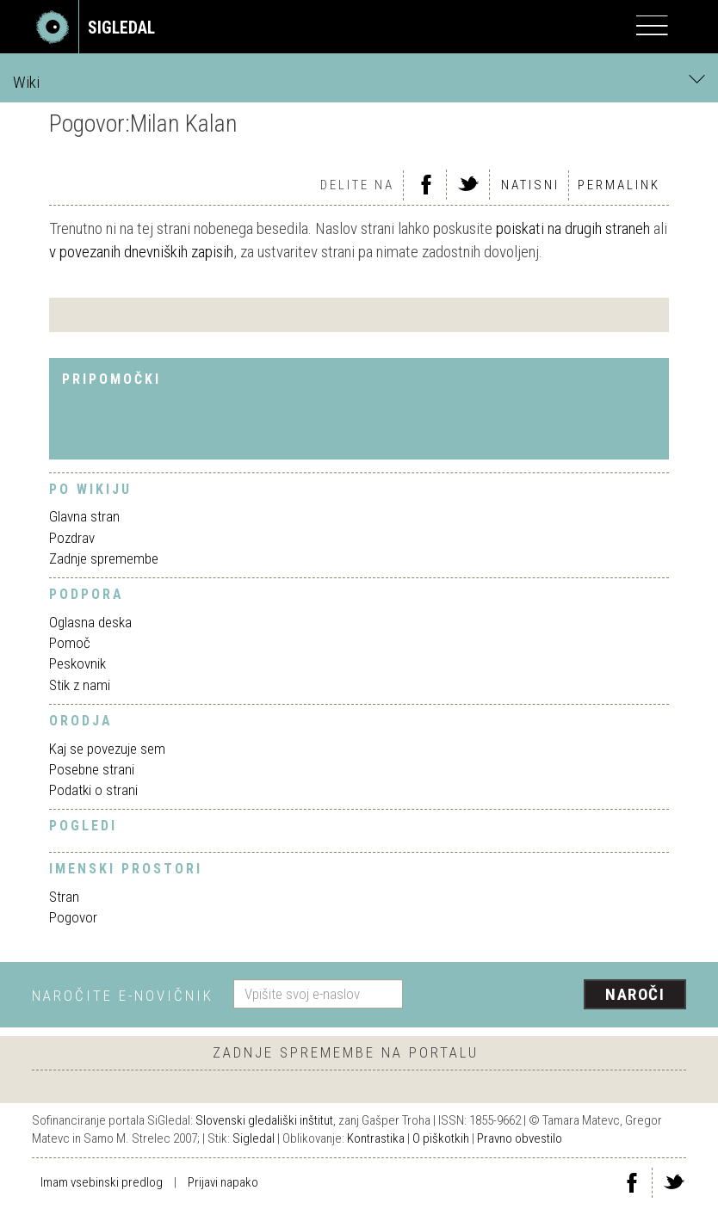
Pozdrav (72, 537)
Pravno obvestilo (519, 1138)
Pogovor (73, 917)
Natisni (530, 185)
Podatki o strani (93, 790)
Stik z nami (79, 685)
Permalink (619, 185)
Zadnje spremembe (103, 558)
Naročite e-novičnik (123, 995)
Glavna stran (84, 516)
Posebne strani (91, 769)
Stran (64, 896)
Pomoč (69, 642)
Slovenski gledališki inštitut (264, 1120)
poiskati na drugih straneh (573, 228)
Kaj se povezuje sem (107, 748)
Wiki (359, 81)
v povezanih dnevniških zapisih (141, 252)
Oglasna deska (90, 622)
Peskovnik (77, 663)
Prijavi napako (223, 1182)
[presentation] (551, 995)
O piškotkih (440, 1138)
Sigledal (253, 1138)
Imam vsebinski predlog (101, 1182)
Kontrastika (376, 1138)
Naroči (635, 994)
